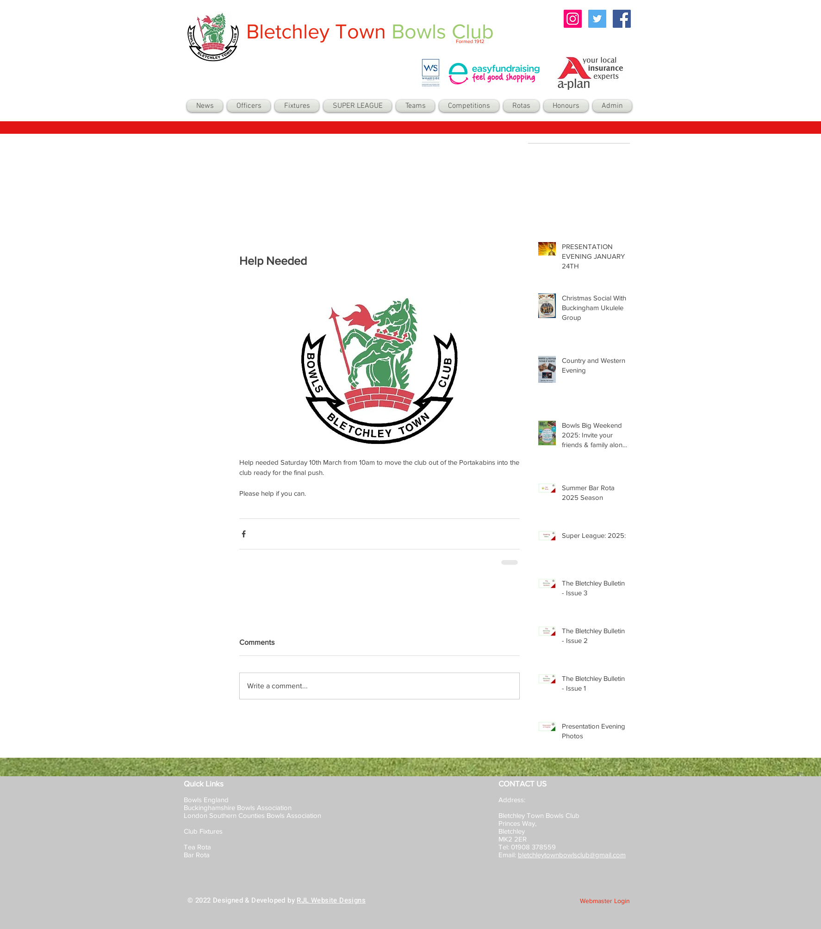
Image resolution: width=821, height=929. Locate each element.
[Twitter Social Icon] (597, 19)
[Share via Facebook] (243, 534)
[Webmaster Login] (605, 901)
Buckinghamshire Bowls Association (238, 807)
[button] (415, 106)
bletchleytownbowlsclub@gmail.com (572, 855)
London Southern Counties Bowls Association (252, 815)
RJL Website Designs (331, 900)
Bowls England (206, 800)
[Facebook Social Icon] (622, 19)
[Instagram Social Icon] (573, 19)
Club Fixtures (204, 831)
